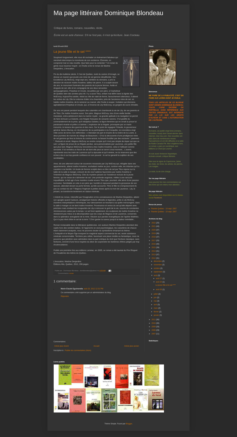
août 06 (159, 289)
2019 (154, 233)
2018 (154, 237)
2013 (154, 254)
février (156, 312)
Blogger (129, 424)
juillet (156, 294)
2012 (154, 258)
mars (156, 308)
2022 (154, 223)
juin (155, 297)
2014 (154, 251)
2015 (154, 247)
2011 (154, 319)
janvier (157, 315)
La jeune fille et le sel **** (72, 52)
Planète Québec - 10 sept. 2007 (164, 209)
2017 (154, 240)
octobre (157, 268)
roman (71, 273)
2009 (154, 327)
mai (155, 301)
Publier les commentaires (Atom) (78, 350)
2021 (154, 226)
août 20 (159, 282)
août (156, 275)
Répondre (65, 296)
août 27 (159, 278)
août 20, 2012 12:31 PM (93, 289)
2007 (154, 334)
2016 (154, 244)
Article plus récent (61, 346)
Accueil (96, 346)
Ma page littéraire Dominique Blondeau (108, 12)
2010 (154, 323)
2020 (154, 230)
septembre (158, 272)
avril (155, 305)
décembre (158, 261)
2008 (154, 330)
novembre (158, 265)
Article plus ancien (131, 346)
